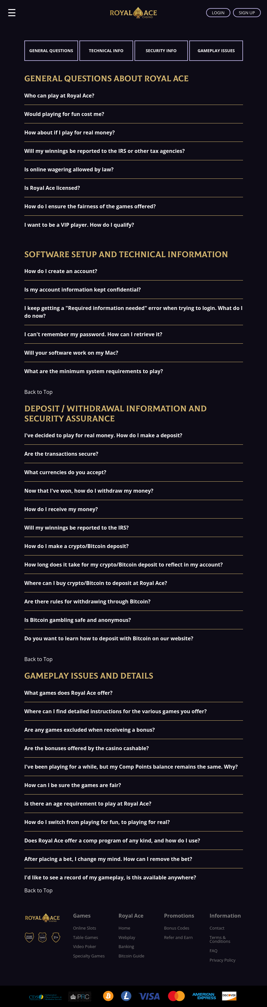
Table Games (85, 937)
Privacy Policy (223, 960)
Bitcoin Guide (132, 956)
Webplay (127, 937)
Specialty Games (89, 956)
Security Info (161, 50)
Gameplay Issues (216, 50)
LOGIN (218, 13)
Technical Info (106, 50)
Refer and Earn (178, 937)
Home (124, 928)
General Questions (51, 50)
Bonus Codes (176, 928)
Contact (217, 928)
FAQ (214, 951)
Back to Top (38, 391)
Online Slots (84, 928)
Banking (126, 946)
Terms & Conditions (220, 939)
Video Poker (84, 946)
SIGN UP (247, 13)
